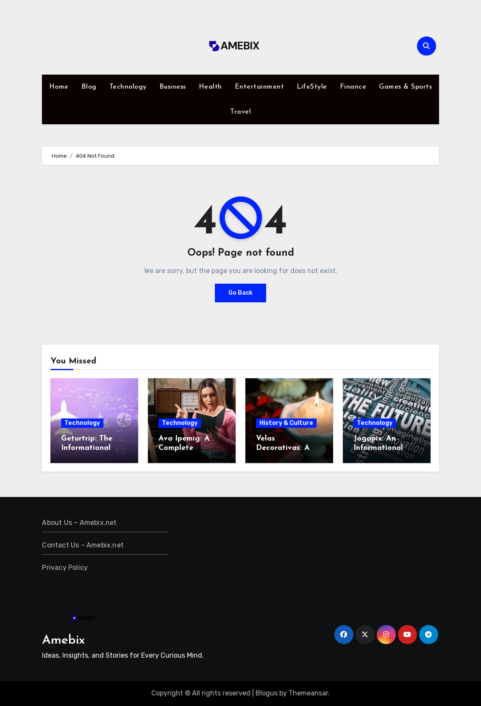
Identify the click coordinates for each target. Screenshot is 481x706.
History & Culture (286, 423)
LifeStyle (312, 87)
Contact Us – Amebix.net (83, 545)
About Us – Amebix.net (79, 523)
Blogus (267, 693)
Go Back (240, 292)
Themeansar (308, 693)
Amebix (63, 640)
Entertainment (259, 87)
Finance (353, 87)
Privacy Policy (65, 568)
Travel (240, 112)
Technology (128, 87)
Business (172, 87)
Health (210, 87)
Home (59, 87)
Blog (89, 87)
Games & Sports (405, 87)
